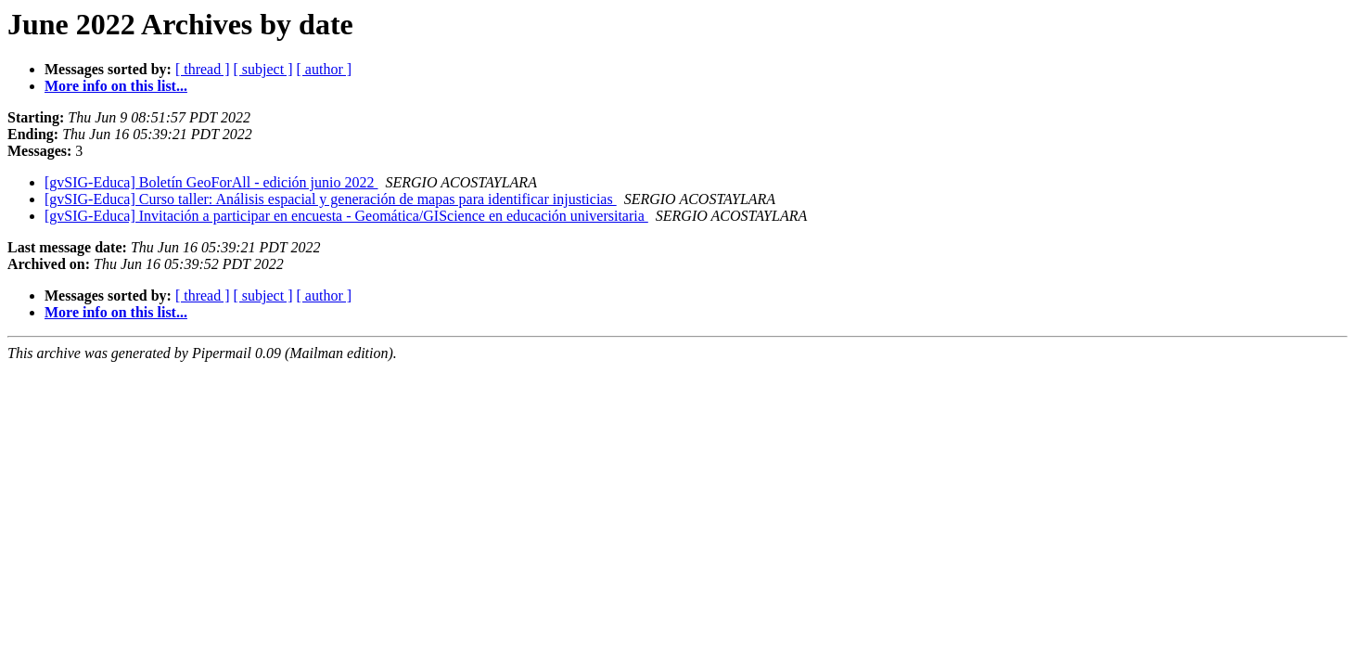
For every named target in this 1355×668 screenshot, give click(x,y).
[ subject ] (263, 69)
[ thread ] (202, 69)
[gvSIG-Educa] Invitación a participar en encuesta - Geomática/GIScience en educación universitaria (346, 216)
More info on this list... (116, 86)
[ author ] (324, 69)
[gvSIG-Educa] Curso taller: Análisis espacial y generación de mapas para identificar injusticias (331, 199)
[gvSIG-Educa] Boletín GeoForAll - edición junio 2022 (211, 182)
